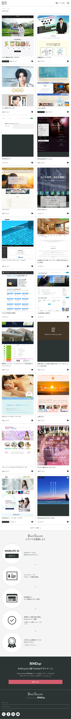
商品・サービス (13, 61)
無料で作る (35, 682)
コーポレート (5, 162)
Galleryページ (28, 553)
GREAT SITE (5, 61)
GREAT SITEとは (30, 645)
